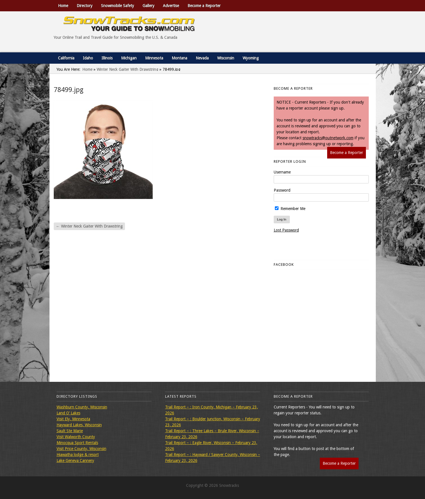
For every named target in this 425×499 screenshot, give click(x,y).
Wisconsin (225, 58)
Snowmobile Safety (117, 5)
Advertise (171, 5)
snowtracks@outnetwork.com (328, 138)
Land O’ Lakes (68, 413)
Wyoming (251, 58)
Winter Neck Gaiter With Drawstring (127, 69)
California (66, 58)
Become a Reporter (204, 5)
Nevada (202, 58)
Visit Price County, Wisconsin (81, 448)
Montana (179, 58)
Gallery (148, 5)
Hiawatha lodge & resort (78, 454)
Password (282, 190)
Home (63, 5)
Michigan (129, 58)
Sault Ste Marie (70, 431)
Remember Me (290, 208)
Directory (84, 5)
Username (282, 172)
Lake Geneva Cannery (75, 460)
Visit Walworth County (76, 436)
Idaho (88, 58)
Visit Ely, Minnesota (73, 419)
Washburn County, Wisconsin (82, 407)
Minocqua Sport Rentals (77, 442)
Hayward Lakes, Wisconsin (79, 425)
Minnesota (154, 58)
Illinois (107, 58)
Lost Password (286, 230)
